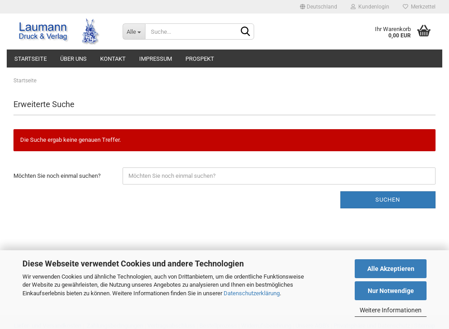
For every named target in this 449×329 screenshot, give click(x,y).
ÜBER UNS (73, 58)
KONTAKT (113, 58)
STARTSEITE (30, 58)
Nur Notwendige (391, 290)
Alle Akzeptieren (390, 268)
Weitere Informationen (391, 310)
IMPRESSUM (155, 58)
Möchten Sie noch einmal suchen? (57, 175)
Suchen (387, 199)
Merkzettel (419, 7)
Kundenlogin (370, 7)
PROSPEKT (199, 58)
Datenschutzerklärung (252, 293)
